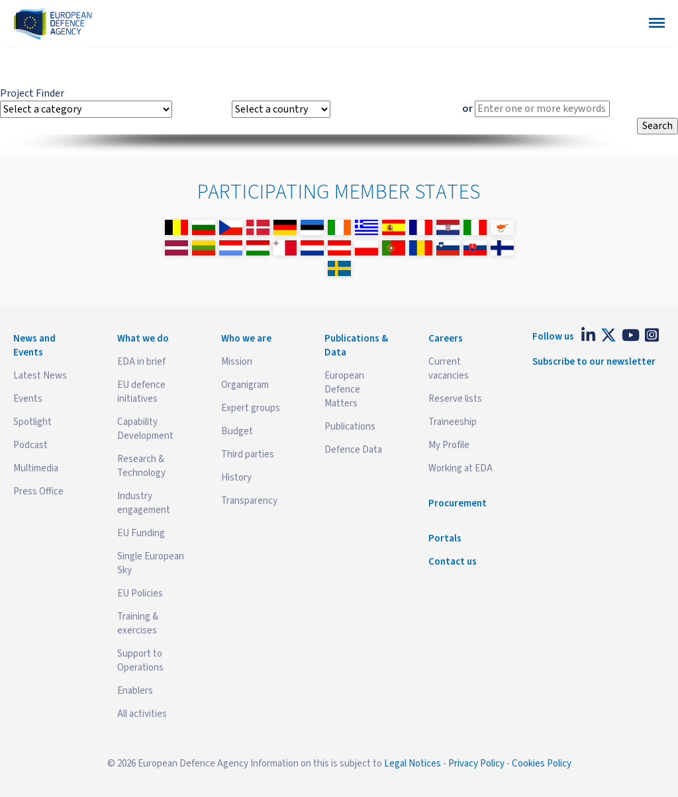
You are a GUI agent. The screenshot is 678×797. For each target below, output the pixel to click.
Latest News (40, 376)
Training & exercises (137, 623)
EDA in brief (141, 362)
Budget (237, 431)
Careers (445, 339)
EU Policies (140, 593)
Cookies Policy (541, 764)
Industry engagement (143, 503)
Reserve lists (455, 399)
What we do (143, 339)
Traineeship (452, 422)
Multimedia (35, 468)
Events (27, 399)
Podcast (30, 445)
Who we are (246, 339)
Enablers (135, 691)
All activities (142, 714)
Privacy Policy (476, 764)
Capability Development (145, 429)
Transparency (249, 501)
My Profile (448, 445)
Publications (349, 427)
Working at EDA (460, 468)
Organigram (245, 385)
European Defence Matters (344, 389)
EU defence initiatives (141, 392)
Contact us (452, 562)
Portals (444, 538)
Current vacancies (448, 369)
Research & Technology (141, 466)
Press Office (38, 491)
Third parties (247, 454)
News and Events (34, 345)
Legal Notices (412, 764)
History (236, 478)
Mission (236, 362)
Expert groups (250, 408)
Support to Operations (140, 661)
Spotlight (32, 422)
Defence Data (353, 450)
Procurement (457, 503)
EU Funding (141, 533)
